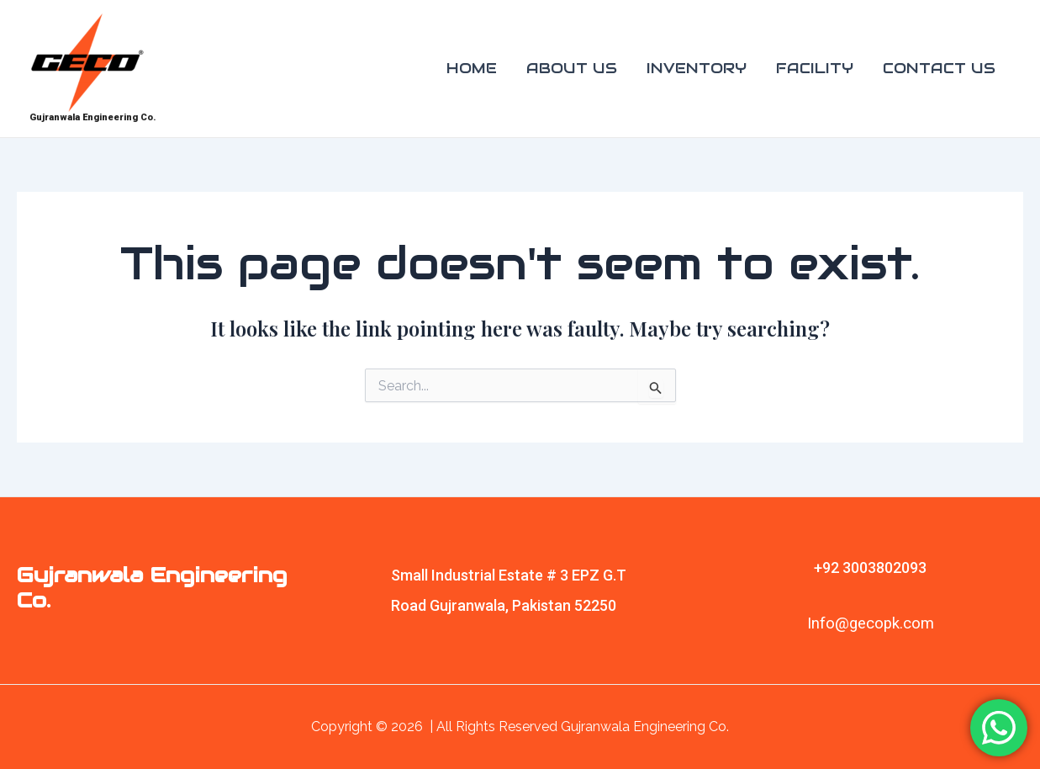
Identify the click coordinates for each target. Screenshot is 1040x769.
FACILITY (814, 68)
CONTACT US (939, 68)
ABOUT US (571, 68)
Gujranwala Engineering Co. (92, 117)
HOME (471, 68)
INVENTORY (697, 68)
